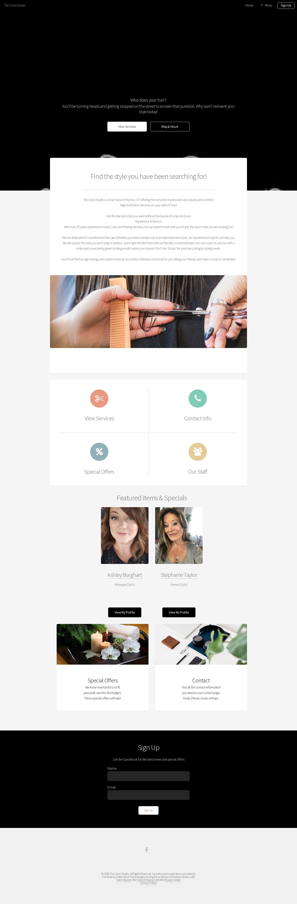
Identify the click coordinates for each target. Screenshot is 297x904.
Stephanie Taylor (179, 574)
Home (249, 5)
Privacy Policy (148, 883)
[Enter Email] (148, 795)
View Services (127, 127)
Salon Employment (148, 880)
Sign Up (286, 5)
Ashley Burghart (124, 574)
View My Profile (125, 612)
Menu (268, 5)
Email (111, 787)
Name (111, 768)
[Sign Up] (148, 810)
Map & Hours (169, 127)
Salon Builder (123, 880)
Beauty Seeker (173, 880)
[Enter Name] (148, 776)
